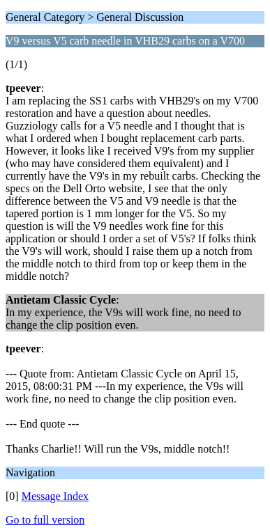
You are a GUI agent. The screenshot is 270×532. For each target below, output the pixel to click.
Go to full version (45, 520)
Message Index (55, 496)
